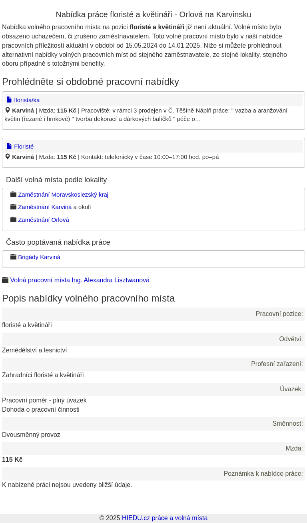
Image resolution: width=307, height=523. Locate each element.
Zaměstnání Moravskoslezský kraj (63, 194)
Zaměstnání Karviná (45, 206)
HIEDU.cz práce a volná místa (164, 518)
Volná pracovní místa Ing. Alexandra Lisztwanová (80, 280)
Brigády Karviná (39, 256)
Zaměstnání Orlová (43, 219)
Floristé (20, 146)
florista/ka (23, 100)
